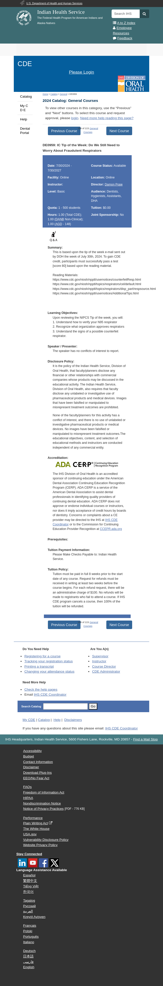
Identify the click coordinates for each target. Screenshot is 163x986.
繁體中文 (30, 881)
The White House (36, 829)
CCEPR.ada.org (111, 529)
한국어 (28, 892)
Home (45, 94)
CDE (25, 64)
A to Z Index (126, 23)
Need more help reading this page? (106, 118)
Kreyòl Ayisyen (34, 917)
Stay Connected (29, 854)
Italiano (28, 942)
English (28, 967)
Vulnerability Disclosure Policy (45, 840)
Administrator (106, 671)
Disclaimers (73, 720)
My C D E (24, 108)
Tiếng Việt (30, 886)
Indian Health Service (61, 12)
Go (93, 706)
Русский (29, 906)
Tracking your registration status (48, 661)
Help (23, 119)
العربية (28, 911)
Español (29, 875)
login (74, 118)
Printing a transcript (39, 666)
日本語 (28, 956)
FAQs (27, 787)
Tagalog (29, 900)
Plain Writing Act (35, 823)
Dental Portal (25, 130)
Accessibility (32, 751)
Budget (28, 756)
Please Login (81, 72)
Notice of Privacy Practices (43, 809)
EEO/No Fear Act (36, 778)
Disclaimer (31, 767)
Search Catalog (31, 706)
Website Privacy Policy (40, 845)
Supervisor (100, 656)
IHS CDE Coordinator (50, 694)
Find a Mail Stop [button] (145, 739)
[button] (144, 14)
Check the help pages (40, 689)
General (63, 94)
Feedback (124, 38)
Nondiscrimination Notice (42, 803)
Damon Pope (114, 184)
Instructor (99, 661)
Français (29, 925)
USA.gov (30, 834)
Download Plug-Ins (37, 772)
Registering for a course (42, 656)
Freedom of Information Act (43, 792)
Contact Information (38, 762)
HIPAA (28, 798)
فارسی (28, 962)
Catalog (26, 96)
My (29, 720)
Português (31, 936)
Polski (27, 931)
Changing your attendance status (49, 671)
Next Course (119, 131)
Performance (33, 818)
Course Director (104, 666)
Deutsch (29, 951)
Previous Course (64, 131)
